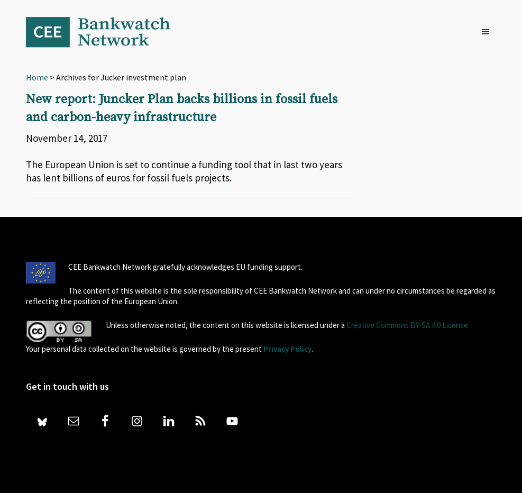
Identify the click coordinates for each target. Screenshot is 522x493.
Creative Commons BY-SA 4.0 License (407, 325)
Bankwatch (105, 32)
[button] (488, 32)
